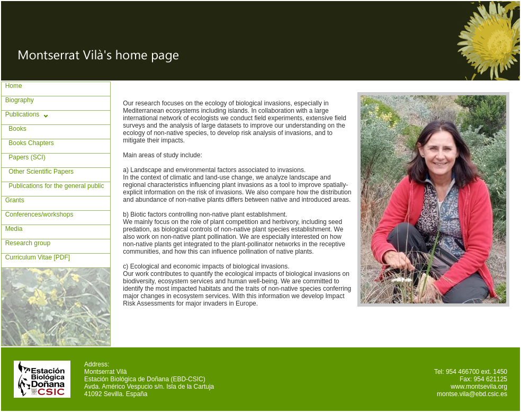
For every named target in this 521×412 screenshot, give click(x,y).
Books (14, 128)
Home (12, 85)
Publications (20, 114)
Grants (13, 200)
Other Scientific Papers (38, 171)
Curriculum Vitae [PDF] (36, 257)
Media (12, 228)
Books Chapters (28, 143)
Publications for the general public (53, 186)
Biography (18, 100)
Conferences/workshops (37, 214)
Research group (26, 243)
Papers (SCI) (24, 157)
